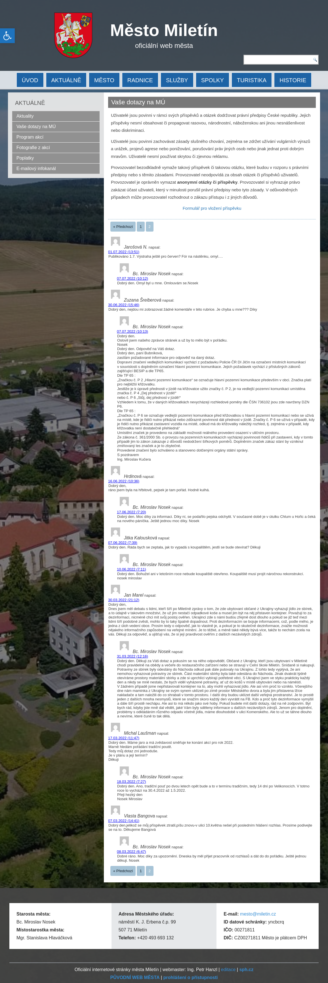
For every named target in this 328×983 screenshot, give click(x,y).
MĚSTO (104, 80)
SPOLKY (212, 80)
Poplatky (25, 158)
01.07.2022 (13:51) (123, 252)
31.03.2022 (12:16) (132, 656)
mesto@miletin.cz (258, 914)
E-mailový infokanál (36, 168)
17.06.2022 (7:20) (131, 512)
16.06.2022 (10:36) (123, 481)
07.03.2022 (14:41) (123, 821)
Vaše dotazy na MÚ (36, 126)
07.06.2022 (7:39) (122, 543)
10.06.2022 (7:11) (131, 569)
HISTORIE (292, 80)
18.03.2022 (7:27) (131, 781)
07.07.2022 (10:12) (132, 278)
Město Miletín (164, 30)
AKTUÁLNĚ (66, 80)
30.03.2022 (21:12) (123, 600)
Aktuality (24, 116)
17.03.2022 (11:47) (123, 738)
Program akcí (29, 137)
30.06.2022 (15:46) (123, 305)
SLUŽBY (177, 80)
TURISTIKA (251, 80)
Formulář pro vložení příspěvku (212, 208)
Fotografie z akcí (33, 147)
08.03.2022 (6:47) (131, 851)
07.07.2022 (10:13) (132, 331)
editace (228, 969)
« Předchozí (123, 226)
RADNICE (140, 80)
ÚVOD (30, 80)
